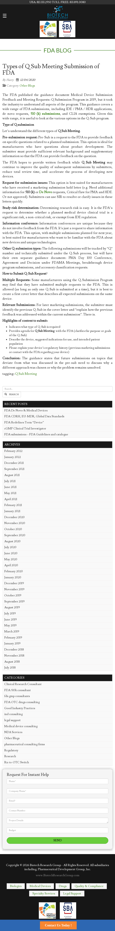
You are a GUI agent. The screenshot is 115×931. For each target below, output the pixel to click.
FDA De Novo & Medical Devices (26, 410)
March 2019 (11, 631)
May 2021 (10, 493)
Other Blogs (27, 86)
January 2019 (12, 643)
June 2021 (10, 487)
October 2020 (13, 529)
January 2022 (12, 457)
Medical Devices (40, 886)
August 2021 (12, 475)
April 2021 (10, 499)
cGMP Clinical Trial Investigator (25, 428)
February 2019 (13, 637)
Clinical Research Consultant (23, 684)
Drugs (63, 886)
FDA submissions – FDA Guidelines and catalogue (36, 434)
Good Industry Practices (19, 708)
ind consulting (13, 714)
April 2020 (11, 565)
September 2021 (14, 469)
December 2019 (14, 583)
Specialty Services (43, 893)
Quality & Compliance (89, 886)
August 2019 (12, 607)
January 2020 (12, 577)
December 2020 (14, 517)
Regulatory (11, 750)
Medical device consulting (21, 726)
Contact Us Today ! (58, 925)
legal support (12, 720)
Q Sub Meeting (26, 374)
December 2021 (14, 463)
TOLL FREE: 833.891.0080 (69, 2)
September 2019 (14, 601)
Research (10, 756)
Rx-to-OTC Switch (16, 762)
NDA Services (13, 732)
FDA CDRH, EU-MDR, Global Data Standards (34, 416)
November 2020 (14, 523)
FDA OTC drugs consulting (22, 702)
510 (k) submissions (45, 114)
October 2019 (12, 595)
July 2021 (10, 481)
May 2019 (10, 625)
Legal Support (72, 893)
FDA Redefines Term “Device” (24, 422)
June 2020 (10, 553)
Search (12, 394)
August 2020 (12, 541)
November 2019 (14, 589)
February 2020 (13, 571)
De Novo (45, 192)
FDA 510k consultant (17, 690)
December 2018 (14, 649)
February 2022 (13, 451)
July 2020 (10, 547)
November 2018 (14, 656)
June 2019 (10, 619)
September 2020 (14, 535)
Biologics (15, 886)
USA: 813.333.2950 (40, 2)
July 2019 (10, 613)
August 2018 (12, 662)
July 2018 (10, 667)
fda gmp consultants (17, 696)
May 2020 (10, 559)
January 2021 (12, 511)
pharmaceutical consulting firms (24, 744)
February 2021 (13, 505)
